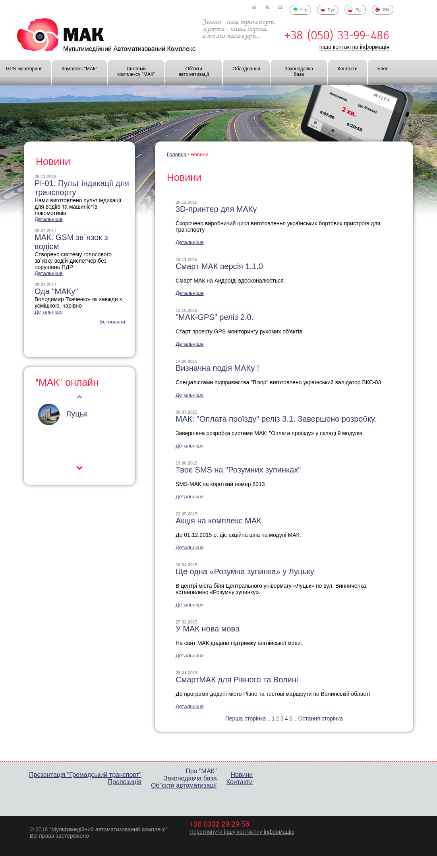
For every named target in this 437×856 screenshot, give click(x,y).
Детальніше (190, 242)
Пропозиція (124, 782)
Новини (199, 154)
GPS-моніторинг (24, 69)
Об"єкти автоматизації (184, 785)
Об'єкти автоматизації (193, 71)
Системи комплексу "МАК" (136, 71)
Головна (176, 154)
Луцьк (76, 413)
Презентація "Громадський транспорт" (85, 774)
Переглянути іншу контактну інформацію (241, 832)
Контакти (348, 69)
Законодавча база (298, 71)
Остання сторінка (320, 718)
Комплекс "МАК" (79, 69)
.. (269, 718)
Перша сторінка (245, 718)
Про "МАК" (201, 771)
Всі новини (112, 322)
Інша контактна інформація (354, 47)
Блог (382, 69)
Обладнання (246, 69)
